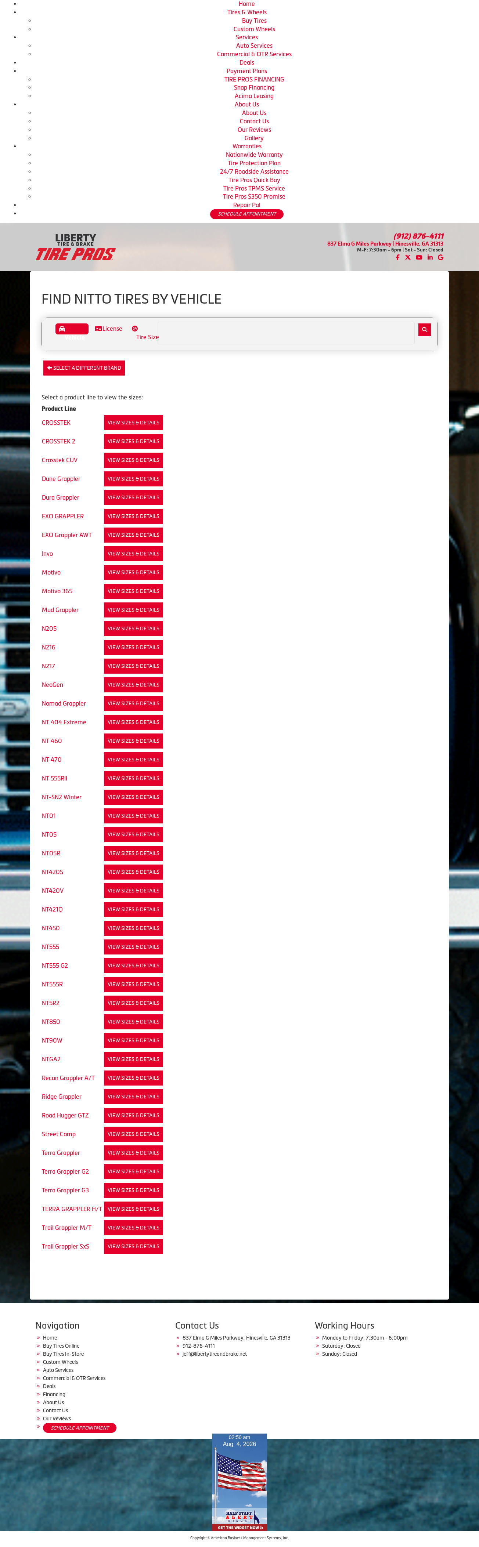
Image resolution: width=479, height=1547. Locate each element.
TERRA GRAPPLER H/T (72, 1209)
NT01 (49, 815)
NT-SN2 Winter (62, 797)
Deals (247, 62)
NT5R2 (51, 1003)
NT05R (51, 853)
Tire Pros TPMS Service (254, 188)
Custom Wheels (254, 29)
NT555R (52, 984)
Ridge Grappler (62, 1096)
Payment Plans (247, 71)
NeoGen (52, 684)
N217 (48, 666)
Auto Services (254, 45)
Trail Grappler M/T (66, 1227)
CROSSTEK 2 (58, 441)
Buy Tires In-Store (63, 1354)
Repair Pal (246, 205)
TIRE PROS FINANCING (254, 79)
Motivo (51, 572)
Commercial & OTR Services (254, 54)
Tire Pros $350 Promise (254, 196)
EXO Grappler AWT (67, 535)
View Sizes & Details (133, 422)
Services (247, 37)
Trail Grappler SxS (65, 1246)
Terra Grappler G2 (65, 1171)
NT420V (53, 890)
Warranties (247, 146)
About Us (247, 104)
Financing (54, 1394)
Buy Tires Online (61, 1346)
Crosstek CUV (60, 460)
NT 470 (52, 759)
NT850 (51, 1021)
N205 (49, 628)
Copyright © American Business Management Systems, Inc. (239, 1538)
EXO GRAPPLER (63, 516)
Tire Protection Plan (254, 163)
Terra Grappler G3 (65, 1190)
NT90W (52, 1040)
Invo (47, 553)
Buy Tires (254, 20)
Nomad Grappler (64, 703)
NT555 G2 (55, 965)
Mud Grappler (60, 609)
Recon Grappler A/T (68, 1078)
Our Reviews (254, 129)
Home (247, 3)
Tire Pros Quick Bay (254, 180)
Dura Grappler (60, 497)
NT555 (50, 946)
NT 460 (52, 741)
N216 (48, 647)
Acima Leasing (254, 96)
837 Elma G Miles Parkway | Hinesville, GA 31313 (385, 243)
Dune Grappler (61, 478)
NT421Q (52, 909)
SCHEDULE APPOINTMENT (247, 214)
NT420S (52, 872)
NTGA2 (51, 1059)
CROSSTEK (56, 422)
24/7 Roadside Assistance (254, 171)
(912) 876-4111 (418, 236)
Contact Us (254, 121)
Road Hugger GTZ (65, 1115)
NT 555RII (54, 778)
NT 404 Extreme (64, 722)
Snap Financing (254, 87)
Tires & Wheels (247, 12)
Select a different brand (84, 368)
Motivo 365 (57, 591)
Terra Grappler (61, 1152)
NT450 (51, 928)
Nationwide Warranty (254, 154)
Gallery (254, 138)
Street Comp (59, 1134)
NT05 (49, 834)
